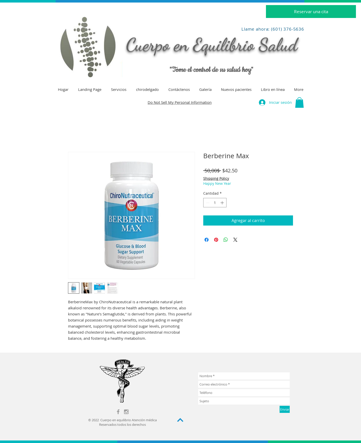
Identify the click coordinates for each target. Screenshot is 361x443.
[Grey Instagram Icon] (126, 412)
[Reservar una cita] (311, 11)
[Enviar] (285, 409)
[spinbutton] (214, 202)
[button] (299, 102)
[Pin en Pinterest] (216, 240)
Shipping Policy (216, 178)
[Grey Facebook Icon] (118, 412)
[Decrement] (207, 202)
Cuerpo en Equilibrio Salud (211, 44)
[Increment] (222, 202)
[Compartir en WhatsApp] (226, 240)
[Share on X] (235, 240)
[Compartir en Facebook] (207, 240)
